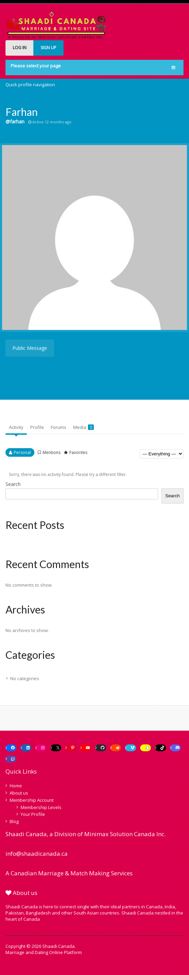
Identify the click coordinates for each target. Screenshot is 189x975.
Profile (37, 427)
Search (13, 484)
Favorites (78, 452)
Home (16, 786)
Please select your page (36, 66)
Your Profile (33, 814)
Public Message (29, 348)
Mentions (51, 452)
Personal (22, 452)
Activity (16, 427)
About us (19, 793)
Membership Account (32, 800)
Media (83, 427)
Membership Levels (41, 807)
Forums (58, 427)
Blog (14, 821)
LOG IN (19, 48)
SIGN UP (48, 48)
